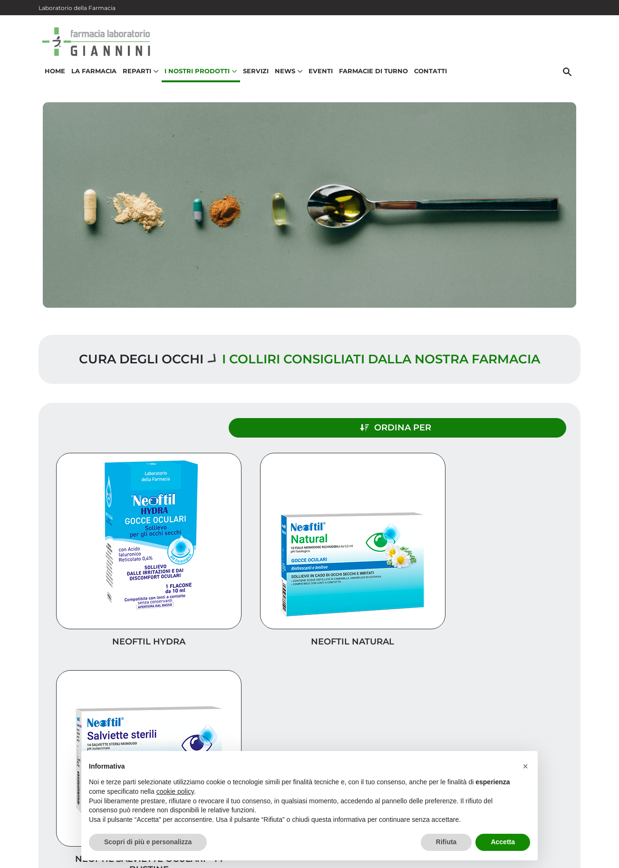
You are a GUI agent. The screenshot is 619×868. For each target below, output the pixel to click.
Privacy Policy (548, 846)
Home (52, 79)
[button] (525, 766)
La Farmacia (91, 79)
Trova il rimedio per (529, 714)
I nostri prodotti (536, 699)
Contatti (427, 79)
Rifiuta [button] (446, 842)
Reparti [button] (137, 79)
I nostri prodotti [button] (198, 79)
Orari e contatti (538, 729)
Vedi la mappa (267, 734)
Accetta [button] (503, 842)
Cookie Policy (553, 855)
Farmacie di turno (370, 79)
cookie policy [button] (175, 791)
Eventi (318, 79)
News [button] (286, 79)
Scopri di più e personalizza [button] (148, 842)
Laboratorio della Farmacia (77, 7)
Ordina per (497, 422)
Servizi (253, 79)
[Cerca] (570, 79)
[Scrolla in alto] (597, 820)
